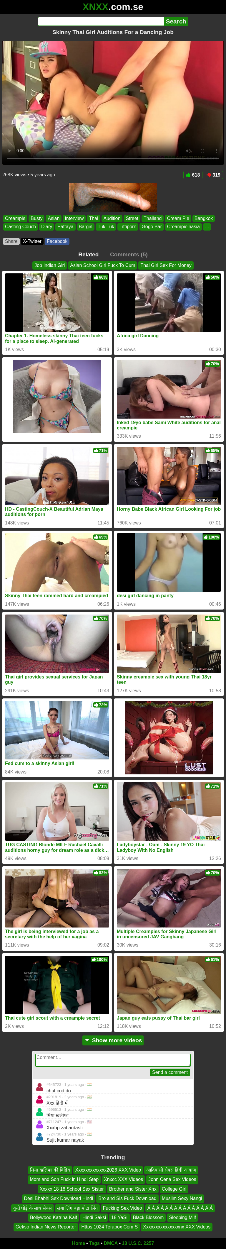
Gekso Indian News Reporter (46, 1226)
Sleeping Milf (182, 1217)
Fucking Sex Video (122, 1207)
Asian (53, 218)
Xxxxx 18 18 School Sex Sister (72, 1188)
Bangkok (204, 218)
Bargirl (85, 226)
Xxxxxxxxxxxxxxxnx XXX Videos (176, 1226)
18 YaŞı (119, 1217)
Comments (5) (129, 254)
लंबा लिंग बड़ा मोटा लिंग (77, 1207)
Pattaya (65, 226)
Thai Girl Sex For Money (165, 265)
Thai (93, 218)
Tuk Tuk (106, 226)
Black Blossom (148, 1217)
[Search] (101, 21)
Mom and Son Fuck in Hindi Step (64, 1179)
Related (88, 254)
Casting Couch (20, 226)
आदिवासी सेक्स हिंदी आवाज (171, 1169)
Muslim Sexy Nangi (182, 1198)
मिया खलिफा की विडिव (50, 1169)
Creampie (15, 218)
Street (132, 218)
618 (193, 174)
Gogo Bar (152, 226)
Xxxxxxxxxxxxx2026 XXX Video (108, 1169)
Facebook (57, 241)
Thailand (153, 218)
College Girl (174, 1188)
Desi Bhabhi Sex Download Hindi (58, 1198)
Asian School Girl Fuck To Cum (102, 265)
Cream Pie (178, 218)
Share (11, 241)
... (207, 226)
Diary (46, 226)
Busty (36, 218)
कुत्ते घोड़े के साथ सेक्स (32, 1207)
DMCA (111, 1243)
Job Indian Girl (49, 265)
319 (213, 174)
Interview (74, 218)
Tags (94, 1243)
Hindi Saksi (94, 1217)
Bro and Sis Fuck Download (127, 1198)
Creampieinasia (183, 226)
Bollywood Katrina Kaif (53, 1217)
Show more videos (113, 1040)
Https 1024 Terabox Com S (109, 1226)
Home (78, 1243)
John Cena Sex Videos (172, 1179)
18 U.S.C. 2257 (138, 1243)
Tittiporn (127, 226)
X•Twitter (32, 241)
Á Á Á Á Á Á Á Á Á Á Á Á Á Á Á (180, 1207)
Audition (112, 218)
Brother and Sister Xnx (133, 1188)
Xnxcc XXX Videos (123, 1179)
